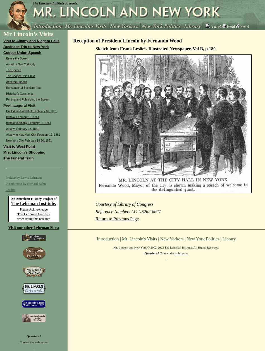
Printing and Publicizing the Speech (28, 99)
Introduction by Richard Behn (26, 184)
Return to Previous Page (117, 218)
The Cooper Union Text (20, 76)
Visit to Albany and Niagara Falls (31, 41)
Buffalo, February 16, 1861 (22, 117)
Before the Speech (17, 58)
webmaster (41, 342)
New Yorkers (172, 239)
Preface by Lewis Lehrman (24, 178)
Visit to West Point (19, 146)
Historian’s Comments (20, 93)
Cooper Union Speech (22, 53)
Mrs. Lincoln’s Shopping (24, 152)
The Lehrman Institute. (33, 203)
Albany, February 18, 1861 (22, 128)
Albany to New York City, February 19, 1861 (33, 134)
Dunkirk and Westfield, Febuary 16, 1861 (31, 111)
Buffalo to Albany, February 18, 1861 (28, 123)
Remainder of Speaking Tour (24, 87)
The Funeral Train (18, 158)
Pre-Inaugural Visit (19, 105)
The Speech (13, 70)
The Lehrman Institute (33, 214)
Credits (10, 190)
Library (229, 239)
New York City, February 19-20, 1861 (29, 140)
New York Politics (203, 239)
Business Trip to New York (26, 47)
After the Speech (16, 81)
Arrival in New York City (20, 64)
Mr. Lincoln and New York (130, 247)
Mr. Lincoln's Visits (139, 239)
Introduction (108, 239)
